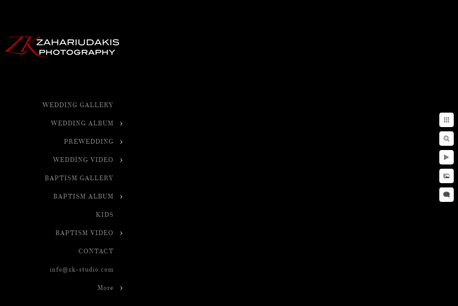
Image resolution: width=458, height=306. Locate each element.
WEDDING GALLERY (78, 105)
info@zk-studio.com (82, 270)
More (105, 288)
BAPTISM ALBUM (83, 197)
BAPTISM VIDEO (84, 233)
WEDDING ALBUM (82, 123)
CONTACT (96, 251)
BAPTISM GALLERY (79, 178)
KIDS (105, 215)
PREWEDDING (89, 142)
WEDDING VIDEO (83, 160)
